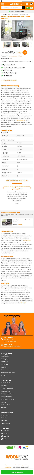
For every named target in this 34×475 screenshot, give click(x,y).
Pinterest (6, 436)
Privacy (21, 465)
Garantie (23, 303)
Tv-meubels (4, 364)
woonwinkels (21, 120)
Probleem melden (6, 396)
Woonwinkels (7, 412)
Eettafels (4, 367)
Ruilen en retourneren (7, 399)
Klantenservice (5, 383)
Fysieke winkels (7, 70)
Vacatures (4, 408)
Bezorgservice (5, 391)
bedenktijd (9, 73)
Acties (3, 375)
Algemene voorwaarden (11, 465)
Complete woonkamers (8, 372)
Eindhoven (4, 420)
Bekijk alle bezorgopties (9, 80)
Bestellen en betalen (7, 394)
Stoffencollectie (5, 405)
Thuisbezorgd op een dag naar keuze (14, 67)
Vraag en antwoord (7, 388)
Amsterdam (4, 415)
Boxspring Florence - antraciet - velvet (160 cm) (16, 61)
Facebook (6, 430)
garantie (7, 75)
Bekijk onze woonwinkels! (27, 1)
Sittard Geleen (5, 423)
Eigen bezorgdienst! (9, 65)
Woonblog (8, 467)
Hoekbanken (5, 356)
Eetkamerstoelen (6, 370)
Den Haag (4, 418)
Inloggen (3, 385)
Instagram (6, 433)
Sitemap (27, 465)
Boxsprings (4, 361)
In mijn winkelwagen (17, 472)
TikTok (5, 439)
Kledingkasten (5, 359)
